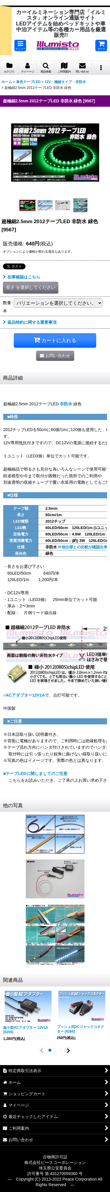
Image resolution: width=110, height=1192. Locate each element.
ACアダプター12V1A (25, 695)
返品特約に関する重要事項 (30, 322)
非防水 (66, 404)
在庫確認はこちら (21, 277)
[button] (20, 45)
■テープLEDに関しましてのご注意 (35, 773)
